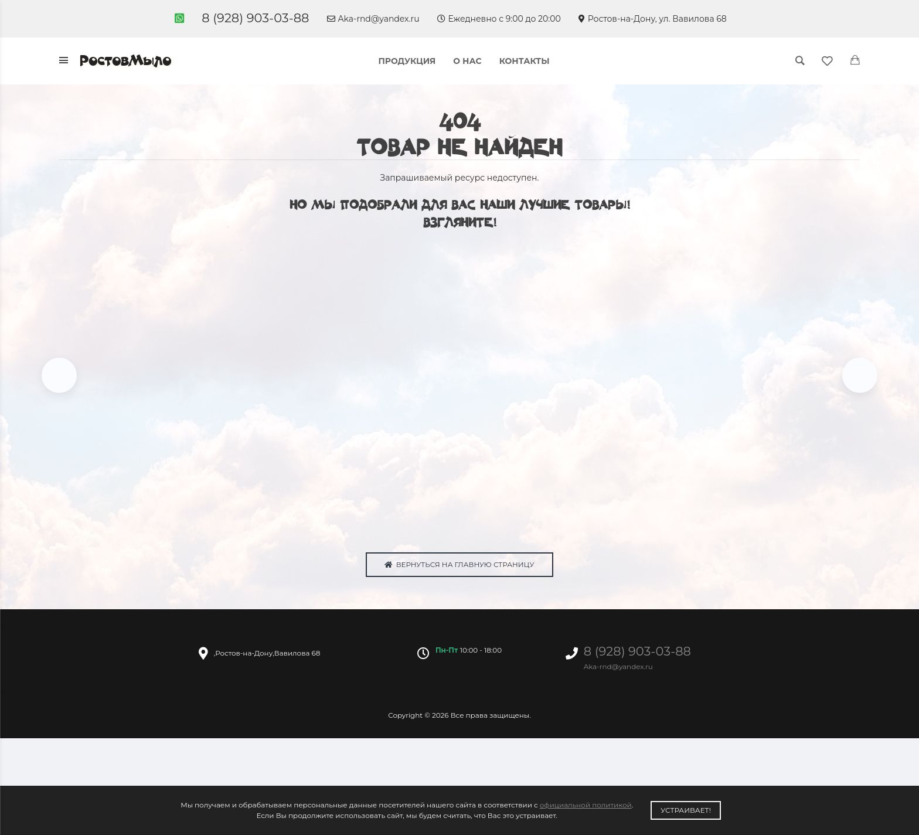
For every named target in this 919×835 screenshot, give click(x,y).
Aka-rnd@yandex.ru (373, 18)
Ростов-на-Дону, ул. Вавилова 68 (652, 18)
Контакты (524, 61)
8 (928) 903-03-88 (255, 18)
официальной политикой (586, 804)
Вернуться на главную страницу (459, 565)
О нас (467, 61)
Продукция (406, 61)
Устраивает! (686, 810)
